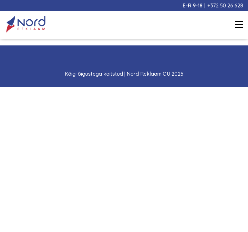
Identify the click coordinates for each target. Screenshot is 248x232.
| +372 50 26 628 (213, 5)
